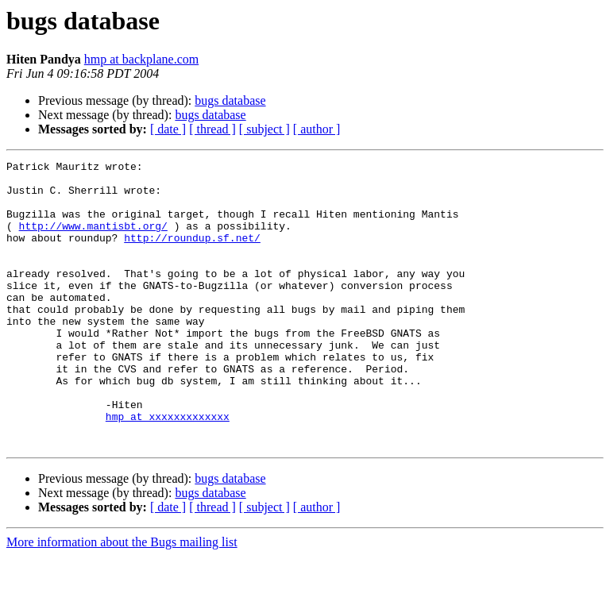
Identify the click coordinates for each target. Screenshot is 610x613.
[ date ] (168, 129)
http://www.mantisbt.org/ (93, 240)
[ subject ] (264, 129)
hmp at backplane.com (141, 59)
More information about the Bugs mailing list (121, 599)
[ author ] (317, 129)
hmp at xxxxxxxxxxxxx (168, 468)
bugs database (230, 100)
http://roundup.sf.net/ (192, 254)
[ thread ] (212, 129)
